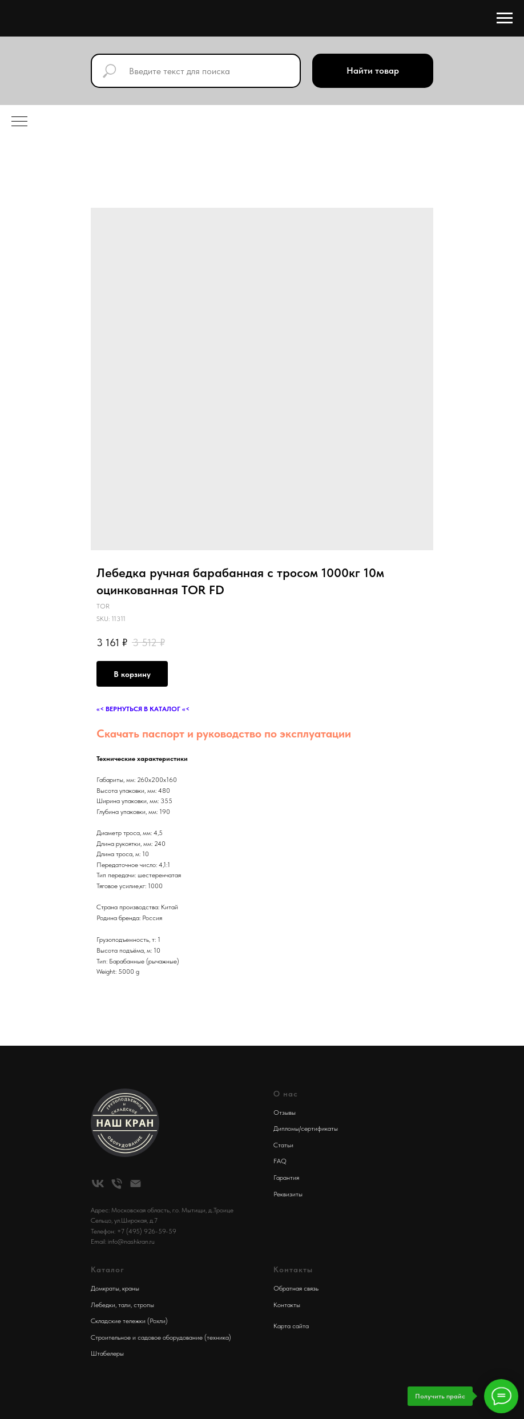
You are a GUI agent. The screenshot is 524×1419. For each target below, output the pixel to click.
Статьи (283, 1145)
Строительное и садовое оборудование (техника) (161, 1337)
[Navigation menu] (505, 18)
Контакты (286, 1305)
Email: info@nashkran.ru (123, 1241)
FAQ (280, 1161)
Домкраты (105, 1288)
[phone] (117, 1183)
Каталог (107, 1269)
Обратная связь (296, 1288)
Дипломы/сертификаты (305, 1128)
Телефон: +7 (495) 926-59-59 (133, 1231)
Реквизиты (288, 1194)
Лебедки (103, 1305)
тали (124, 1305)
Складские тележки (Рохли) (129, 1321)
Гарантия (286, 1178)
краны (130, 1288)
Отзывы (284, 1112)
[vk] (98, 1183)
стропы (144, 1305)
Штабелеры (107, 1353)
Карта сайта (291, 1326)
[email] (135, 1183)
